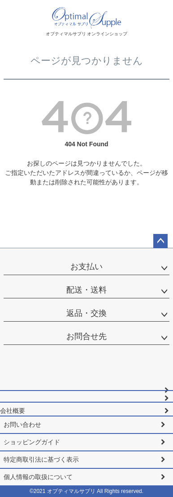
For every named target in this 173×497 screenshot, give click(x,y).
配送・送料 (86, 289)
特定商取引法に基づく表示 (41, 459)
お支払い (86, 266)
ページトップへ (160, 241)
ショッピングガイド (32, 442)
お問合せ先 (86, 336)
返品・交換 (86, 313)
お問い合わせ (22, 424)
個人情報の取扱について (38, 476)
